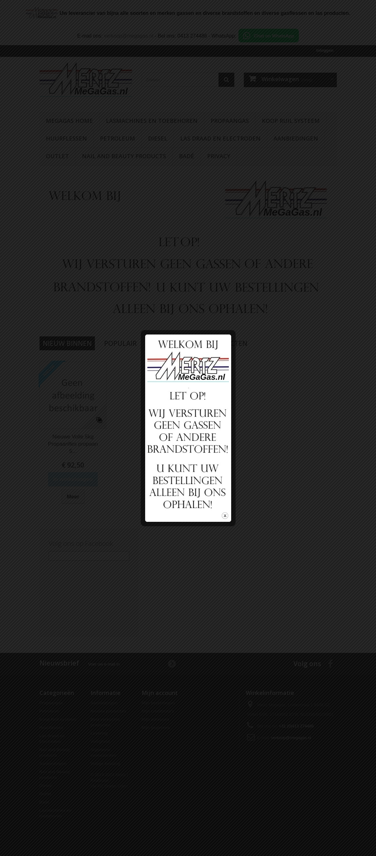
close (225, 508)
